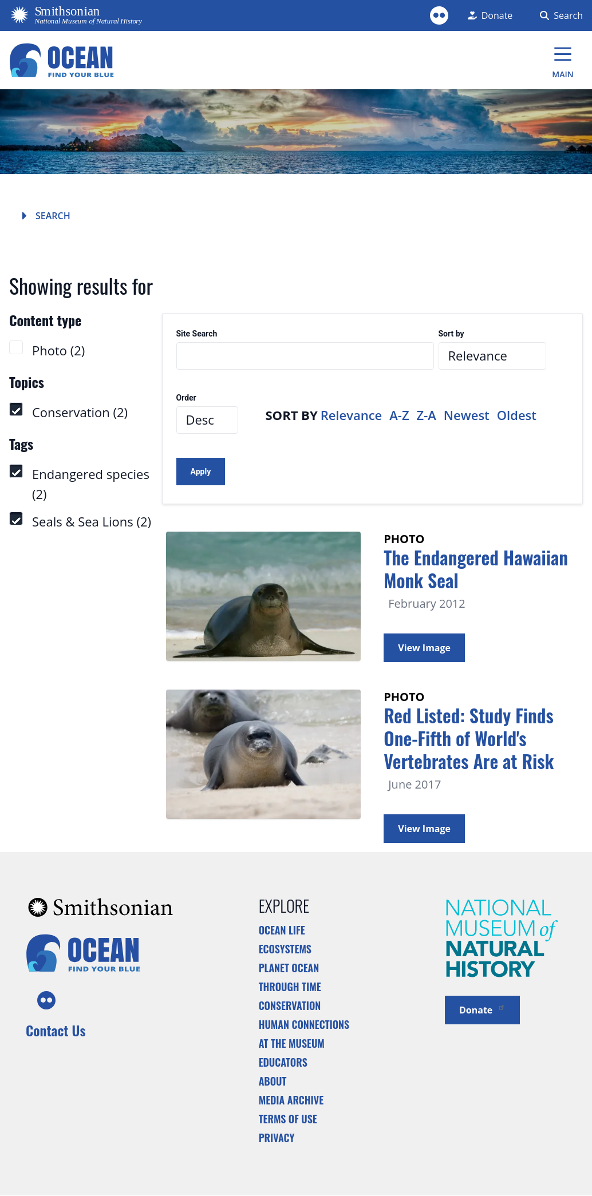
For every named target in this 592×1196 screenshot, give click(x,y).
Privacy (277, 1137)
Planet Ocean (289, 967)
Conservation (290, 1005)
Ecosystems (285, 948)
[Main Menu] (563, 60)
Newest (467, 414)
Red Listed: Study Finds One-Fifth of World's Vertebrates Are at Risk (469, 738)
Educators (283, 1062)
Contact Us (55, 1030)
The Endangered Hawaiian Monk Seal (476, 568)
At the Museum (292, 1043)
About (273, 1081)
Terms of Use (288, 1118)
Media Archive (291, 1099)
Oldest (516, 414)
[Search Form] (559, 15)
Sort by (451, 334)
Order (186, 398)
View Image (424, 647)
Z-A (426, 414)
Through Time (290, 986)
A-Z (399, 414)
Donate (482, 1009)
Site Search (197, 334)
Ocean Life (282, 929)
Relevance (351, 414)
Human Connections (304, 1024)
